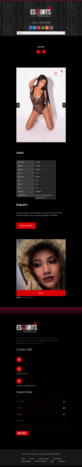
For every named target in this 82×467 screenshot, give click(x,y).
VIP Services (57, 460)
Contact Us (61, 462)
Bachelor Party (43, 460)
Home (23, 460)
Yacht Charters (26, 462)
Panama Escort (28, 297)
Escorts (32, 460)
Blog (52, 462)
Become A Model (40, 462)
